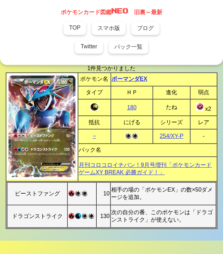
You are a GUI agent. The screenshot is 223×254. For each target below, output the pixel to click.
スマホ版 (108, 28)
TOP (75, 28)
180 (132, 107)
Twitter (88, 46)
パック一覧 (128, 47)
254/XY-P (171, 136)
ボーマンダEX (129, 79)
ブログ (145, 28)
